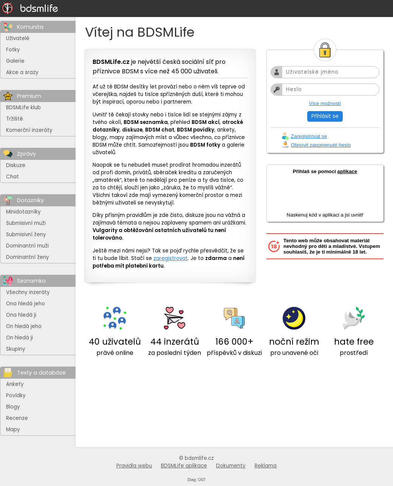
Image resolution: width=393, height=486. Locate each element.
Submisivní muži (26, 223)
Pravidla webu (134, 465)
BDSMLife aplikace (184, 465)
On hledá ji (19, 337)
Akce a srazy (22, 72)
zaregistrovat (170, 258)
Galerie (15, 61)
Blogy (13, 406)
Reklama (266, 465)
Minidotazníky (23, 211)
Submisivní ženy (26, 234)
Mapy (13, 429)
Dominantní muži (27, 245)
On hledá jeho (24, 326)
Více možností (325, 103)
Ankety (15, 384)
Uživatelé (17, 38)
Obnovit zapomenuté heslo (321, 145)
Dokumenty (231, 465)
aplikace (347, 171)
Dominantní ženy (27, 257)
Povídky (16, 395)
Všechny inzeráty (28, 292)
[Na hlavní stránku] (30, 8)
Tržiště (14, 118)
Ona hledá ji (21, 315)
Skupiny (15, 349)
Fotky (13, 49)
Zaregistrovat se (309, 136)
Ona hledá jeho (25, 303)
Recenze (17, 418)
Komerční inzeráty (29, 130)
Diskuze (15, 165)
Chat (12, 176)
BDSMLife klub (23, 107)
